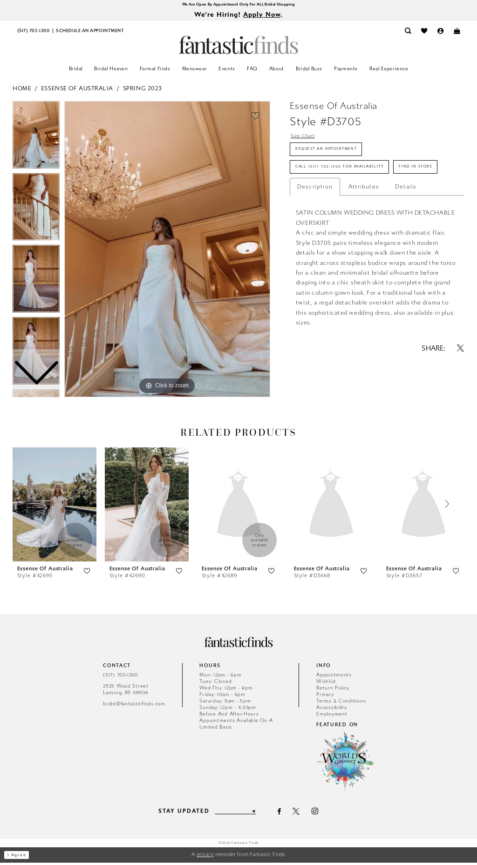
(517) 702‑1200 (120, 677)
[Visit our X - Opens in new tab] (302, 813)
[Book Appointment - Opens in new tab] (90, 34)
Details (405, 224)
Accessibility (331, 710)
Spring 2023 (142, 90)
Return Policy (332, 690)
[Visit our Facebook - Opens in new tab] (285, 813)
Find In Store (319, 203)
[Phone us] (33, 34)
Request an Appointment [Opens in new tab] (337, 156)
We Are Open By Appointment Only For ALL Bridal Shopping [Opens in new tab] (238, 5)
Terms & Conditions (341, 703)
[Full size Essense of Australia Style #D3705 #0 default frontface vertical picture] (167, 251)
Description (315, 224)
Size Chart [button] (307, 139)
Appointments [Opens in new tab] (334, 677)
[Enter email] (235, 814)
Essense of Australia (77, 90)
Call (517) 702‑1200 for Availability (355, 179)
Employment (331, 716)
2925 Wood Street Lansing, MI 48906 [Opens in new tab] (126, 691)
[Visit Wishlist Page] (424, 34)
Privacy (325, 697)
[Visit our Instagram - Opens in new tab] (320, 813)
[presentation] (54, 507)
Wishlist (326, 684)
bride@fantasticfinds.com (134, 706)
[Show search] (408, 34)
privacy (205, 857)
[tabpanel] (167, 251)
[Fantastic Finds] (238, 47)
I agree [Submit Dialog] (20, 857)
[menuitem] (33, 34)
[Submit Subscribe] (258, 814)
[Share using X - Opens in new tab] (460, 386)
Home (22, 90)
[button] (440, 34)
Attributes (363, 224)
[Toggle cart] (457, 34)
